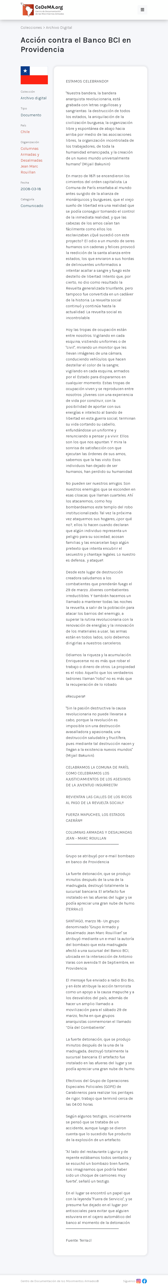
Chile (25, 131)
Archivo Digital (59, 27)
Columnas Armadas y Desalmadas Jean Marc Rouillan (31, 160)
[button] (142, 10)
